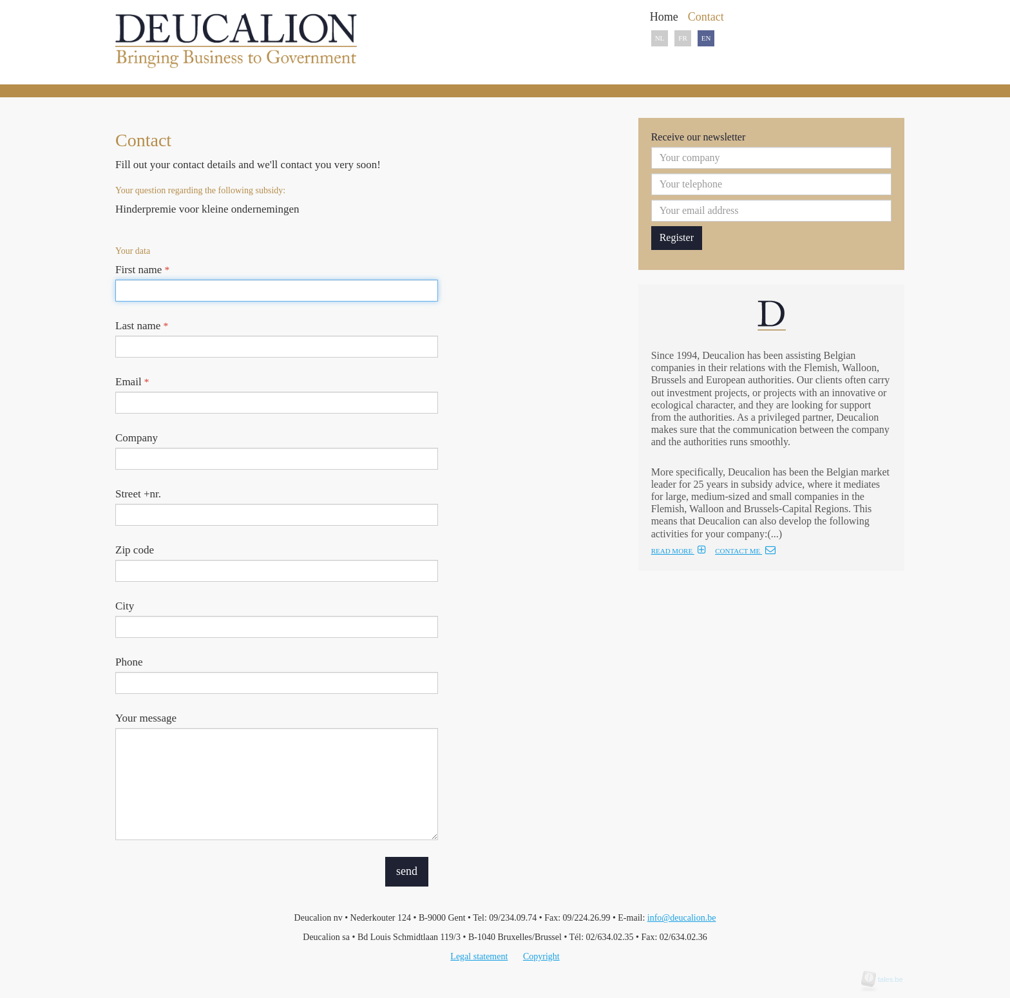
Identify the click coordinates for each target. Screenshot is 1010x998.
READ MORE (678, 551)
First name (142, 270)
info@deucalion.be (681, 918)
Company (136, 438)
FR (682, 38)
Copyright (541, 956)
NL (660, 38)
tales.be (886, 979)
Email (132, 382)
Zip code (134, 550)
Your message (145, 718)
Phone (129, 662)
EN (706, 38)
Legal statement (479, 956)
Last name (141, 326)
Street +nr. (138, 494)
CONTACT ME (745, 551)
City (124, 606)
